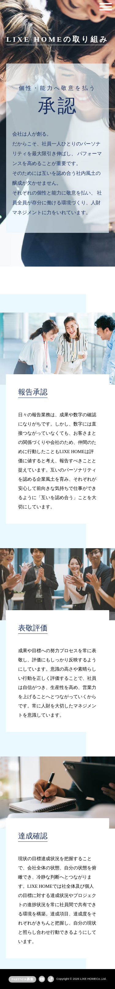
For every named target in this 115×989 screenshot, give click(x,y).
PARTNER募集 (22, 979)
